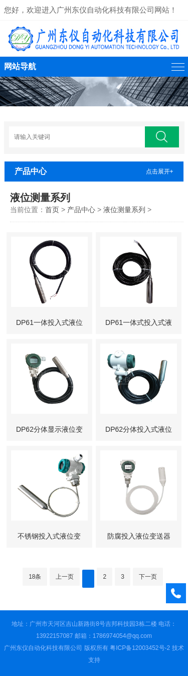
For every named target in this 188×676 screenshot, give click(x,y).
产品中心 (81, 210)
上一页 (65, 576)
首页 (52, 210)
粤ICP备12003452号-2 (140, 647)
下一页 (148, 576)
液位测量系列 (124, 210)
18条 (35, 576)
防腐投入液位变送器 (138, 536)
